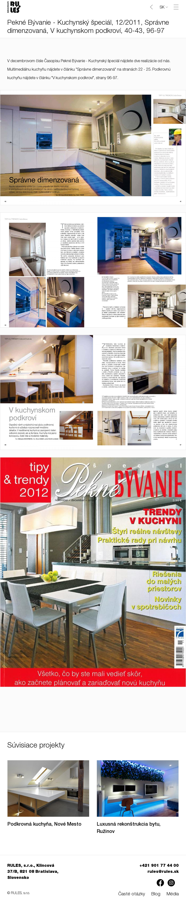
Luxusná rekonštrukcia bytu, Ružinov (129, 828)
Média (172, 894)
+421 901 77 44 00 (159, 866)
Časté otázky (131, 894)
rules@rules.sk (163, 872)
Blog (155, 894)
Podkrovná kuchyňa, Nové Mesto (44, 824)
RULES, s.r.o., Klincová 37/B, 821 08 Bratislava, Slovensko (32, 872)
